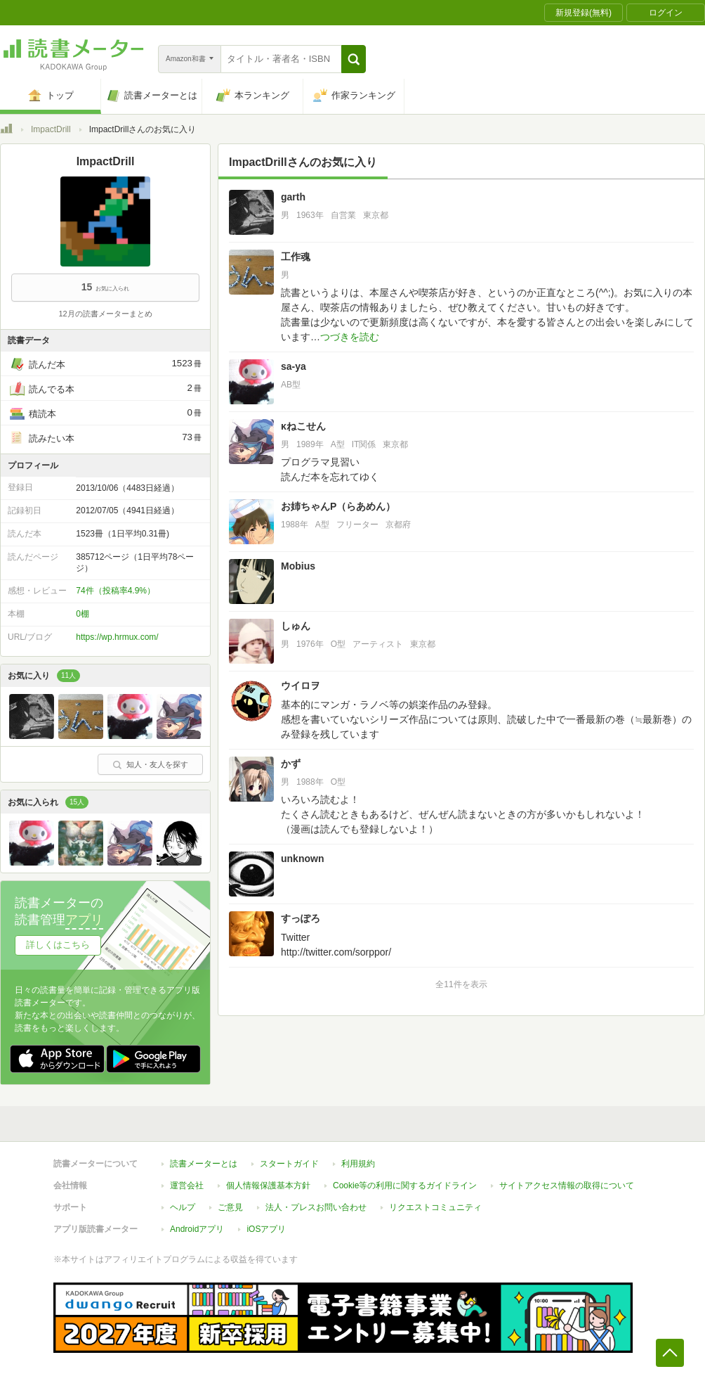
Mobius (298, 566)
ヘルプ (182, 1207)
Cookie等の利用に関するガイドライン (405, 1185)
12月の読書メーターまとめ (105, 313)
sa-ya (293, 366)
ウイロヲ (300, 685)
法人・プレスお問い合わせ (316, 1207)
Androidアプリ (197, 1229)
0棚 (82, 614)
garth (293, 197)
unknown (302, 858)
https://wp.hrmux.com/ (117, 637)
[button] (353, 59)
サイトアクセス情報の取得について (566, 1185)
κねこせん (303, 426)
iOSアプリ (266, 1229)
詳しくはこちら (58, 944)
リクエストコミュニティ (435, 1207)
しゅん (295, 625)
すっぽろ (300, 918)
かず (291, 763)
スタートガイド (289, 1163)
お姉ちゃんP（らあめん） (338, 506)
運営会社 (187, 1185)
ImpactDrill (51, 129)
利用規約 (358, 1163)
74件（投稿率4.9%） (115, 591)
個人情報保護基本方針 (268, 1185)
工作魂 (295, 256)
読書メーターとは (203, 1163)
